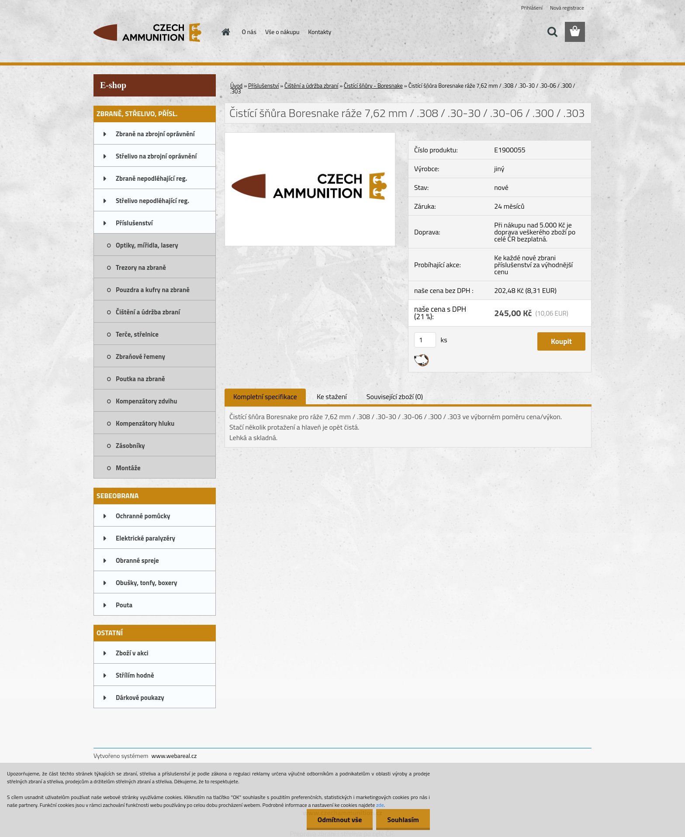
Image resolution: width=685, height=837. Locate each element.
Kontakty (319, 31)
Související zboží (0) (395, 396)
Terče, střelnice (137, 334)
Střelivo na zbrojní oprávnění (156, 156)
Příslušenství (134, 223)
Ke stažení (332, 396)
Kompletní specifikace (265, 396)
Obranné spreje (137, 560)
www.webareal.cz (174, 755)
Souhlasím (403, 819)
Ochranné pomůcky (143, 516)
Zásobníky (130, 446)
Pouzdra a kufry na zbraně (153, 290)
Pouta (124, 605)
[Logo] (153, 32)
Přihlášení (532, 7)
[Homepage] (225, 32)
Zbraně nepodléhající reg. (151, 178)
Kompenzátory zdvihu (146, 401)
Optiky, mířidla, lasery (147, 245)
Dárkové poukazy (140, 697)
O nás (249, 31)
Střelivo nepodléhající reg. (152, 201)
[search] (552, 32)
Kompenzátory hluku (145, 423)
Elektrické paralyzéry (145, 538)
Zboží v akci (132, 653)
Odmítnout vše (340, 819)
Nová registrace (567, 7)
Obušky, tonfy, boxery (146, 583)
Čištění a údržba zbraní (148, 312)
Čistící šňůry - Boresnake (373, 85)
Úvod (236, 85)
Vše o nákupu (282, 31)
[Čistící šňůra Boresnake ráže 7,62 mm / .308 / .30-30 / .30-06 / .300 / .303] (310, 136)
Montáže (128, 468)
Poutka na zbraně (140, 379)
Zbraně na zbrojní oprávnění (155, 134)
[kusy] (425, 340)
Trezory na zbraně (141, 267)
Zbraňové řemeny (140, 356)
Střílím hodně (135, 675)
